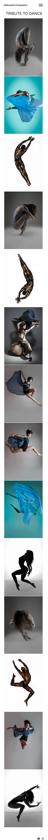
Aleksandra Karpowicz (16, 5)
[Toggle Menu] (41, 5)
